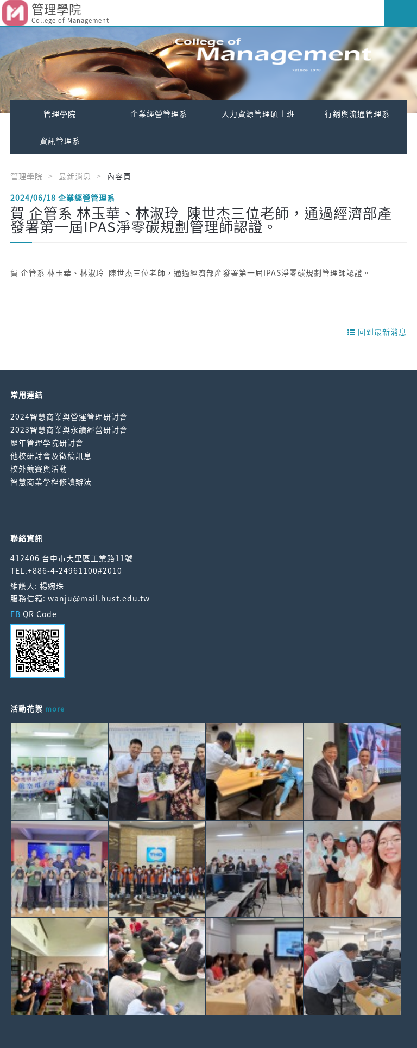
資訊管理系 (60, 140)
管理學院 (59, 113)
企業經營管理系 (158, 113)
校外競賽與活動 (38, 468)
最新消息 (75, 175)
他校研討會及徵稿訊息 (51, 455)
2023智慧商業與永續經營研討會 (69, 429)
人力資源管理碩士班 (258, 113)
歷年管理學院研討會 (47, 442)
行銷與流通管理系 (357, 113)
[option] (208, 70)
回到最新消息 (377, 331)
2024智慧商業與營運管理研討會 (69, 416)
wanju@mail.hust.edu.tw (99, 598)
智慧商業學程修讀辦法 (51, 481)
